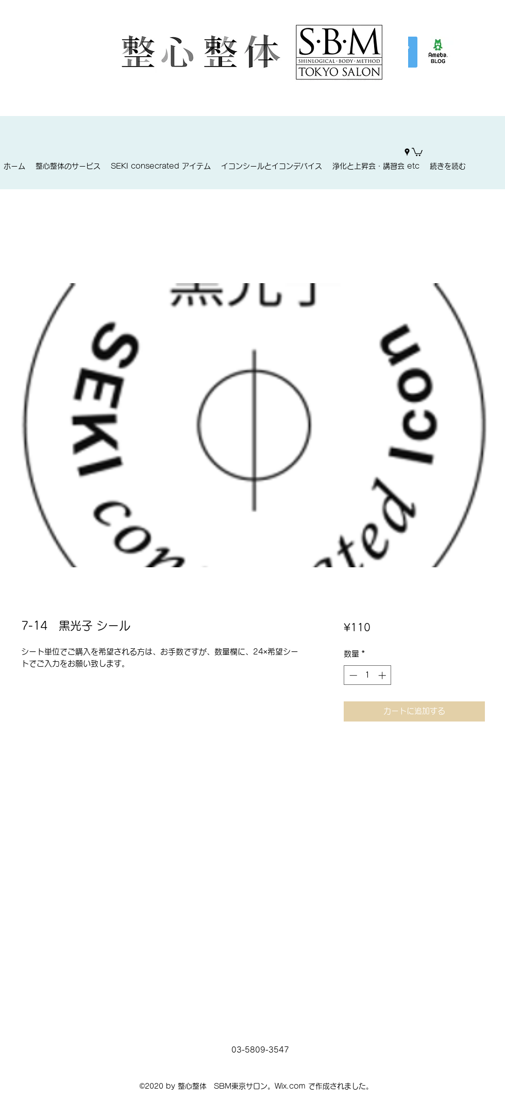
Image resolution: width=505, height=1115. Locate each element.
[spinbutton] (367, 675)
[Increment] (383, 675)
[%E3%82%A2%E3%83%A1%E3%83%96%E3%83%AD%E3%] (438, 52)
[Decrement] (352, 675)
